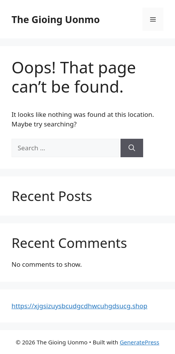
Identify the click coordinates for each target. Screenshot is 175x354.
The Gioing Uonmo (56, 19)
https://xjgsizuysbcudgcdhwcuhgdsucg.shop (79, 305)
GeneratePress (139, 342)
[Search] (132, 148)
